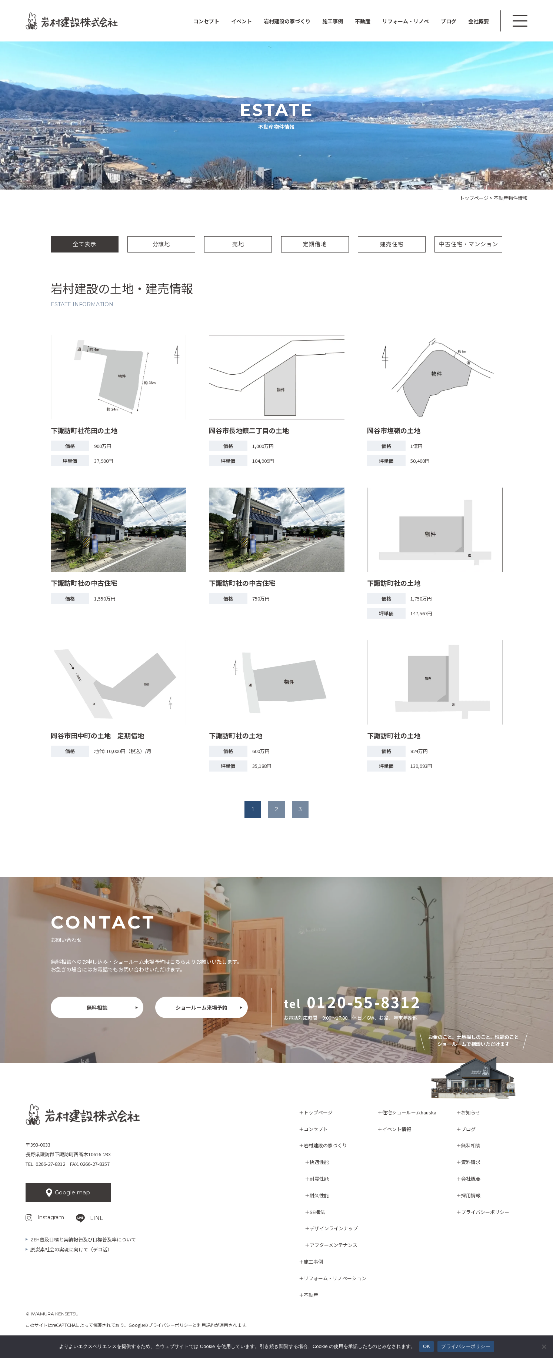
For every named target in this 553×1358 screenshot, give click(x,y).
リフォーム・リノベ (405, 21)
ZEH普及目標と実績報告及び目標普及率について (83, 1239)
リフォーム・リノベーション (335, 1278)
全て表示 (84, 244)
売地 (238, 244)
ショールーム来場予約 (201, 1007)
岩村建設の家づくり (325, 1145)
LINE (96, 1218)
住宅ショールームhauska (409, 1112)
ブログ (448, 21)
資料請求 (470, 1161)
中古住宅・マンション (468, 244)
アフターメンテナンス (333, 1244)
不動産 (362, 21)
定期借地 (315, 244)
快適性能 (319, 1161)
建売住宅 (392, 244)
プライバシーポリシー (485, 1211)
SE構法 (317, 1211)
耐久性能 (319, 1195)
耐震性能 (319, 1178)
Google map (72, 1192)
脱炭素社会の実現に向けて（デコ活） (71, 1249)
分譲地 (161, 244)
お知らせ (470, 1112)
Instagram (50, 1217)
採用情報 (470, 1195)
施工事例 (332, 21)
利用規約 (206, 1325)
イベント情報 (396, 1129)
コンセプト (206, 21)
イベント (241, 21)
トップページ (318, 1112)
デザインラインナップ (334, 1228)
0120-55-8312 (364, 1002)
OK (426, 1346)
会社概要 (478, 21)
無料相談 (97, 1007)
